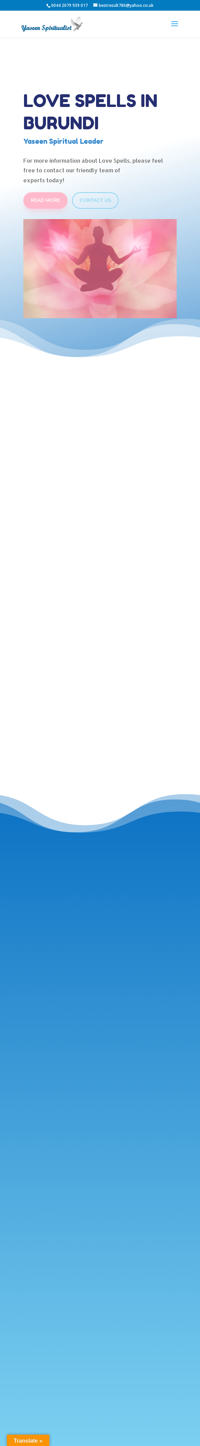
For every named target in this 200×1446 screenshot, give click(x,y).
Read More (45, 200)
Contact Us (95, 200)
